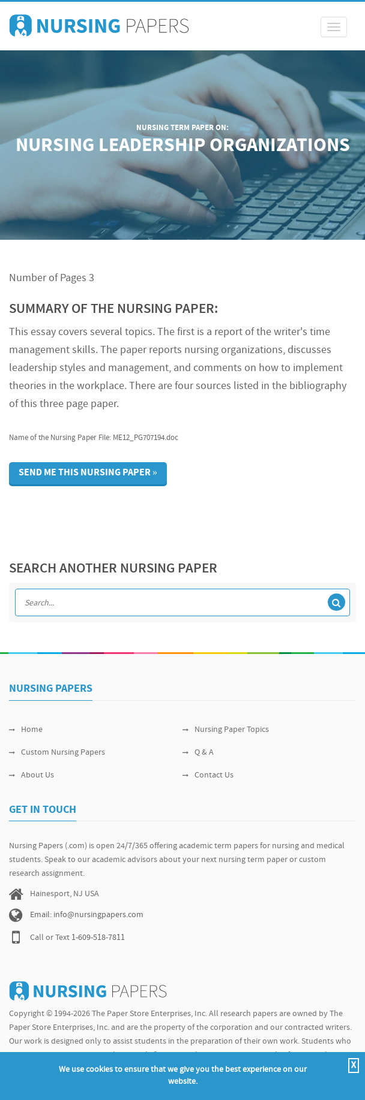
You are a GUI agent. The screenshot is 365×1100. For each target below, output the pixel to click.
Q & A (198, 752)
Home (26, 729)
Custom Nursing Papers (57, 752)
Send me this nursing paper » (88, 473)
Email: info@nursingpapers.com (86, 915)
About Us (31, 775)
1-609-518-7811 (98, 937)
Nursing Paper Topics (225, 729)
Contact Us (208, 775)
